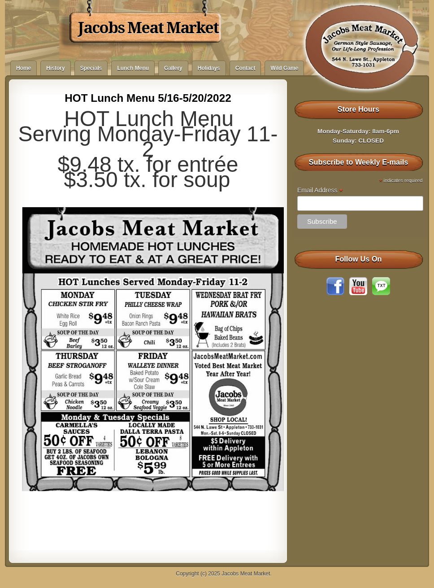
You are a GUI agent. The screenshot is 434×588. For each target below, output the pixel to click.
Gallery (173, 68)
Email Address (320, 190)
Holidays (209, 68)
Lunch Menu (133, 68)
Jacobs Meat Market (148, 28)
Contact (245, 68)
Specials (91, 68)
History (55, 68)
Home (23, 68)
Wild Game (284, 68)
